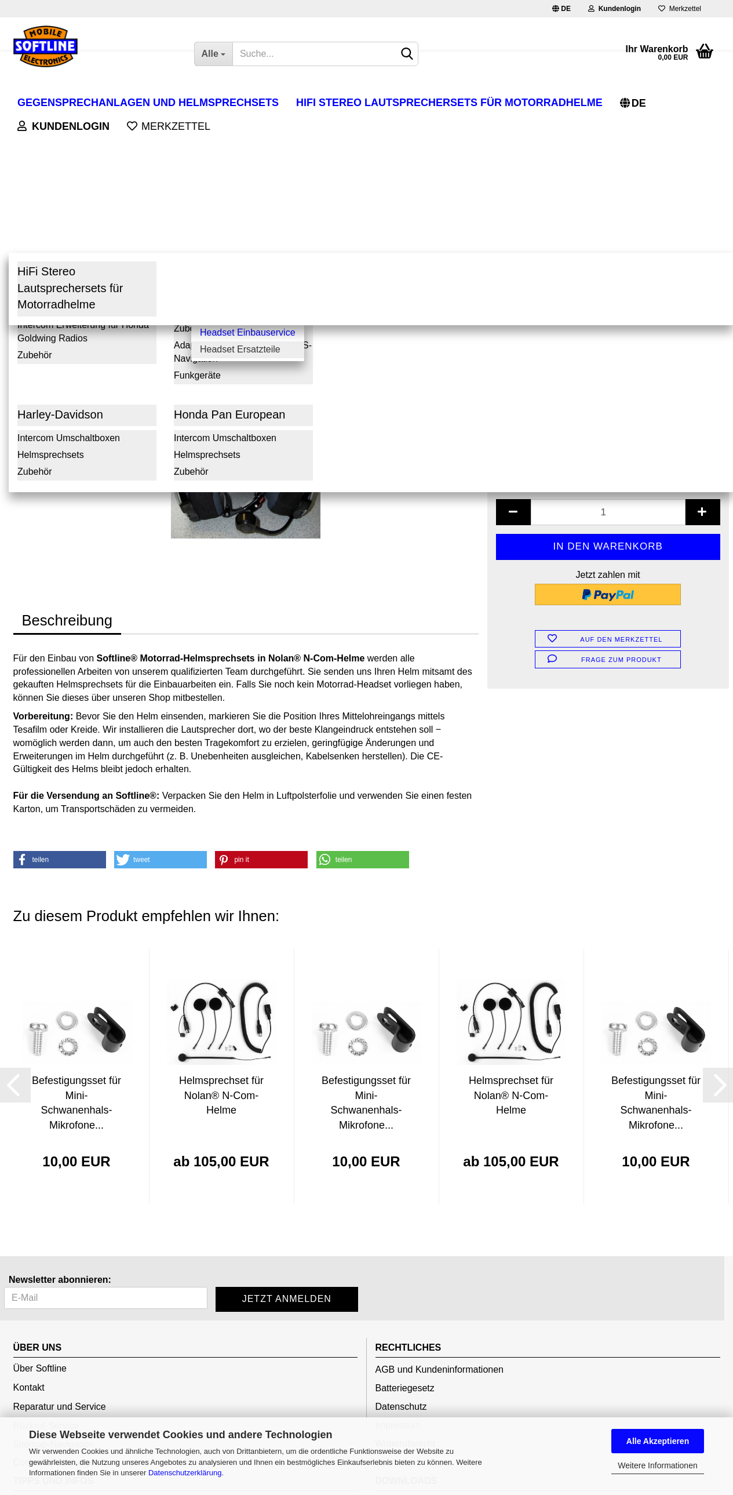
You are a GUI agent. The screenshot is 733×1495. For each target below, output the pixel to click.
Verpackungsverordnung (63, 1382)
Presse (389, 1396)
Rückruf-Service (46, 1287)
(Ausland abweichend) (629, 240)
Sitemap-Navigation (53, 1305)
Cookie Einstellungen (56, 1323)
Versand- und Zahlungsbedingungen (88, 1401)
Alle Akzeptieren (657, 1441)
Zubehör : (517, 273)
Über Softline (40, 1229)
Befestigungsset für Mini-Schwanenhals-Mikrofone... (76, 964)
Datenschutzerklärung (184, 1472)
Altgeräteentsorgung (55, 1364)
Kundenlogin (614, 9)
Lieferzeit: (518, 226)
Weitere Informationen (657, 1465)
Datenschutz (401, 1267)
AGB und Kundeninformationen (439, 1230)
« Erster (35, 157)
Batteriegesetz (405, 1249)
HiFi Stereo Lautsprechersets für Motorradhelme (449, 102)
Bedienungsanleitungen (423, 1362)
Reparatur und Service (59, 1267)
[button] (59, 720)
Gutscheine (398, 1379)
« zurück (80, 157)
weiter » (124, 157)
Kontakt (29, 1248)
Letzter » (170, 157)
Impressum (398, 1286)
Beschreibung (67, 481)
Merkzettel (679, 9)
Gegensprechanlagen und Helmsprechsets (148, 102)
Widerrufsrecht (405, 1305)
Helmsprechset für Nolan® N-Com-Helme (221, 956)
